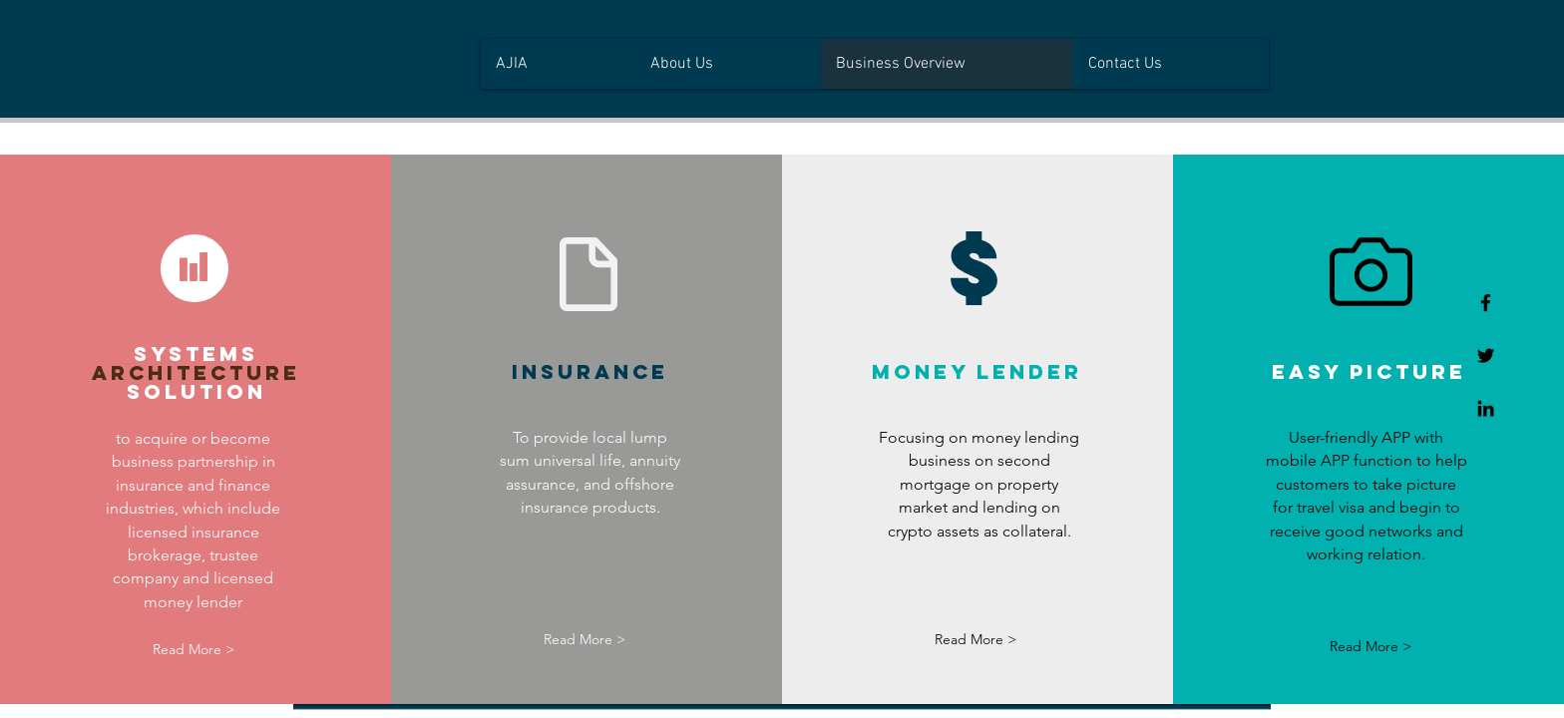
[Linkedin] (1485, 408)
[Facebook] (1485, 302)
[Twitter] (1485, 355)
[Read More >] (194, 649)
